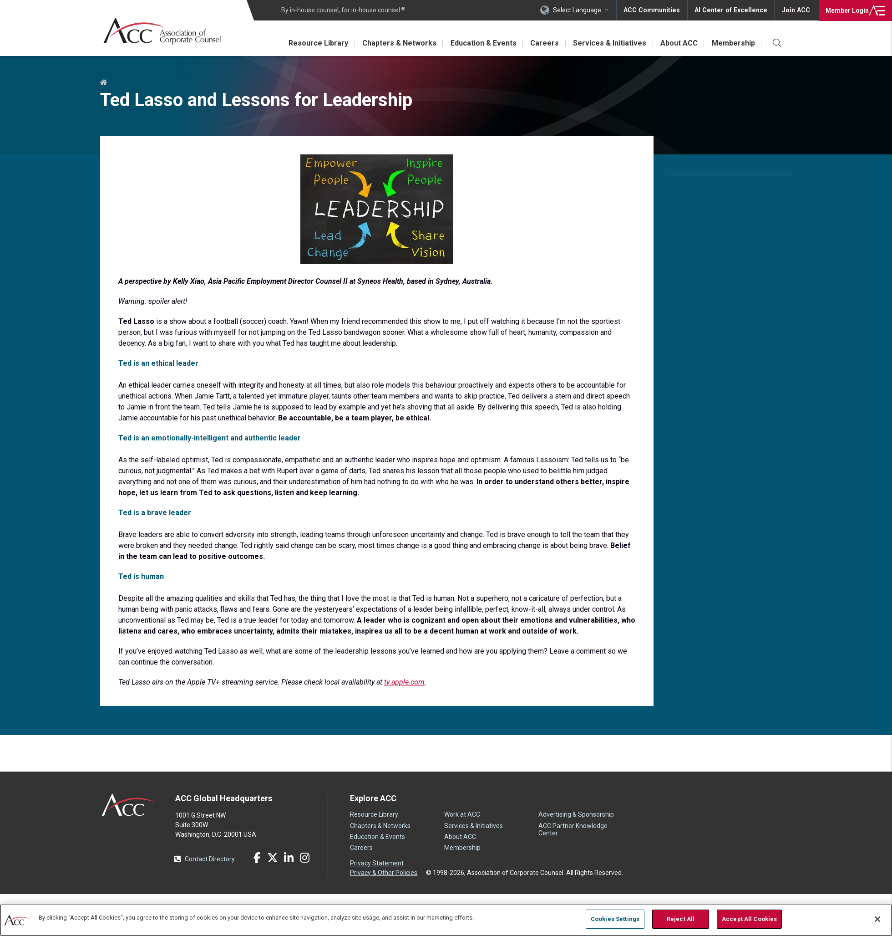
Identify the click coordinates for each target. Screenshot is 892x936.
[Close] (877, 919)
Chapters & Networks (396, 43)
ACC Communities (655, 10)
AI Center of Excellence (732, 10)
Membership (733, 43)
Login (846, 10)
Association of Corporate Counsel (162, 31)
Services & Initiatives (608, 43)
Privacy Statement (377, 863)
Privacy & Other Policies (383, 872)
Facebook (256, 857)
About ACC (678, 43)
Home (103, 83)
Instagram (304, 857)
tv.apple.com (404, 682)
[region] (446, 920)
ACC (128, 804)
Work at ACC (462, 814)
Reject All (680, 919)
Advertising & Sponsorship (576, 814)
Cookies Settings (615, 919)
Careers (542, 43)
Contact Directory (210, 859)
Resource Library (315, 43)
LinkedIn (288, 857)
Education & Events (481, 43)
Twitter (272, 857)
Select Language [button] (581, 10)
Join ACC (796, 10)
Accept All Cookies (749, 919)
